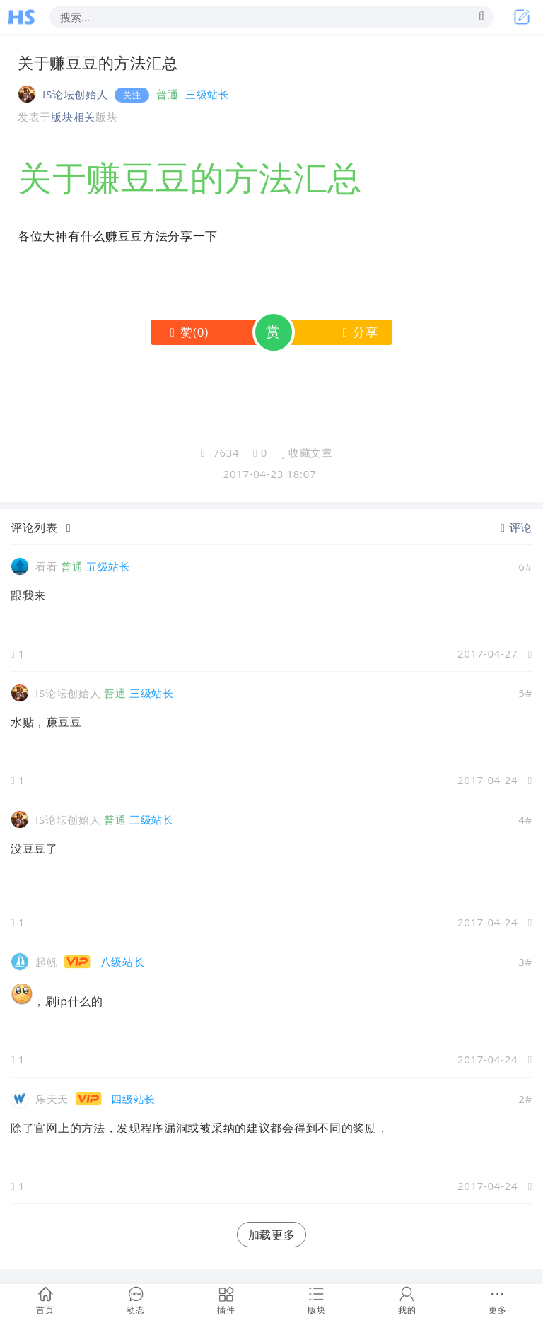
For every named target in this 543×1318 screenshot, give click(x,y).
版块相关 (73, 117)
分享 (357, 332)
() (186, 332)
